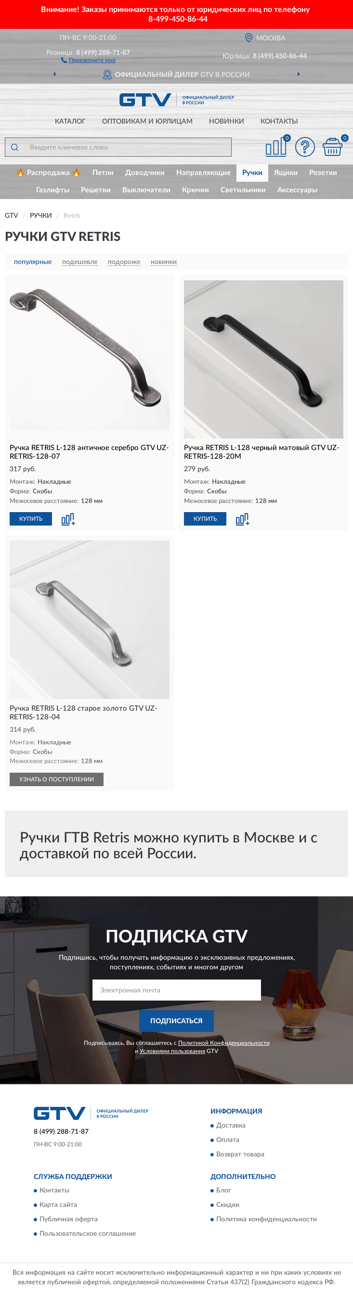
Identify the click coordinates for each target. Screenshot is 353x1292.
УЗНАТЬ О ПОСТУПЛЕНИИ (56, 779)
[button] (88, 60)
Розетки (323, 172)
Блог (223, 1191)
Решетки (96, 190)
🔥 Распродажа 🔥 (48, 172)
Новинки (226, 121)
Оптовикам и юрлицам (147, 121)
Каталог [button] (70, 121)
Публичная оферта (68, 1220)
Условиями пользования (172, 1051)
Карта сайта (58, 1205)
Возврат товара (240, 1154)
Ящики (286, 172)
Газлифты (52, 190)
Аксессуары (297, 190)
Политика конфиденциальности (266, 1220)
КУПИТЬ (30, 519)
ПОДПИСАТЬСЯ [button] (176, 1021)
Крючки (195, 190)
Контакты (279, 121)
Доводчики (145, 172)
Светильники (243, 190)
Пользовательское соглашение (87, 1234)
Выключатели (146, 190)
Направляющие (203, 172)
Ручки (252, 172)
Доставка (231, 1125)
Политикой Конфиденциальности (224, 1043)
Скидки (227, 1205)
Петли (103, 172)
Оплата (227, 1140)
